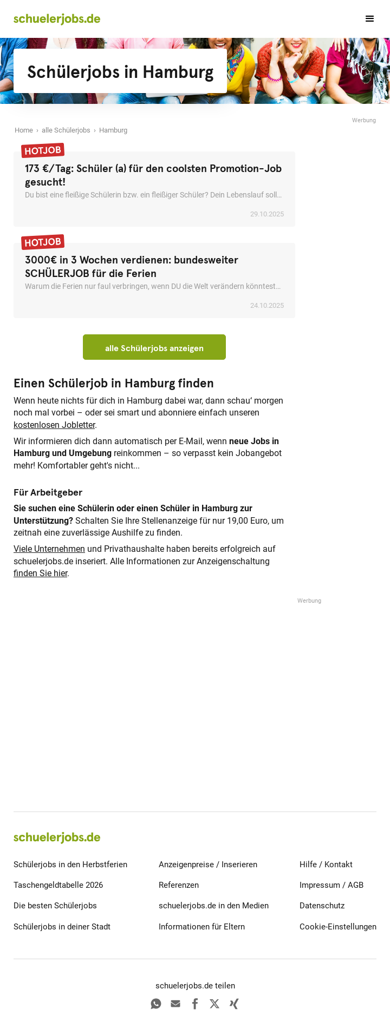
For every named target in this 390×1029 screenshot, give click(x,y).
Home (24, 130)
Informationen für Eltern (202, 927)
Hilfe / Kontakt (326, 864)
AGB (355, 885)
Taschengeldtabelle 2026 (58, 885)
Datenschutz (322, 906)
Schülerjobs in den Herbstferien (70, 864)
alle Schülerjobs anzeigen (154, 347)
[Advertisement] (343, 288)
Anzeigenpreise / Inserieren (208, 864)
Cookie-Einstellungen (338, 927)
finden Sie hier (40, 573)
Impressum (320, 885)
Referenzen (179, 885)
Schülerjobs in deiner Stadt (62, 927)
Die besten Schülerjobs (55, 906)
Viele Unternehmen (49, 549)
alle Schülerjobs (66, 130)
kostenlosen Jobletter (54, 425)
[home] (57, 18)
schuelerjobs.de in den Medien (214, 906)
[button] (365, 19)
